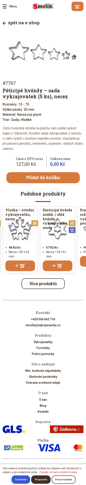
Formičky (43, 348)
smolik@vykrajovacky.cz (43, 325)
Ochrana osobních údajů (43, 383)
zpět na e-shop (21, 22)
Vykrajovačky (43, 342)
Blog (43, 405)
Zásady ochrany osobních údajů (58, 472)
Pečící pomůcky (43, 354)
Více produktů (43, 283)
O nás (43, 399)
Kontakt (43, 411)
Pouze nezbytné (63, 479)
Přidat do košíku (43, 177)
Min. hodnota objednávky (43, 371)
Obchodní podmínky (43, 377)
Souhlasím (20, 479)
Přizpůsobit (41, 479)
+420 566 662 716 (43, 319)
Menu (6, 6)
